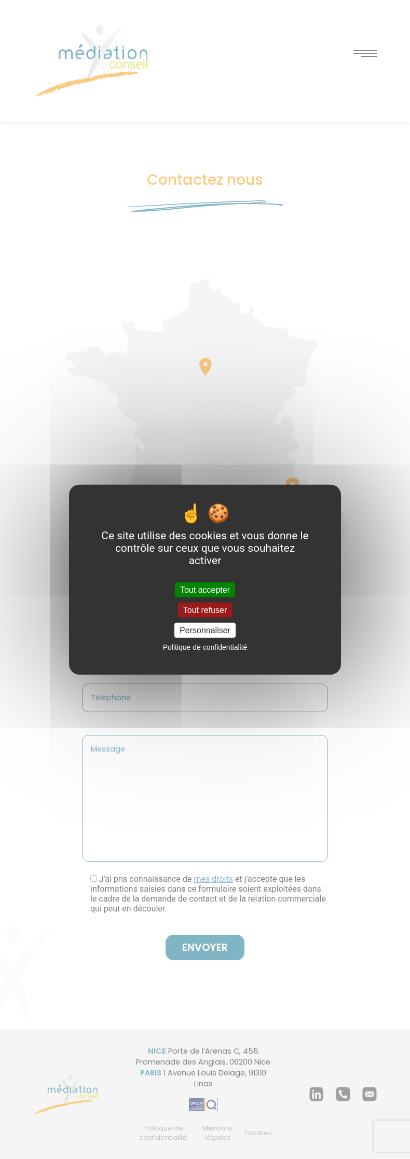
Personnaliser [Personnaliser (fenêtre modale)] (205, 630)
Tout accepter (205, 589)
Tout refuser (205, 609)
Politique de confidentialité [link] (205, 647)
